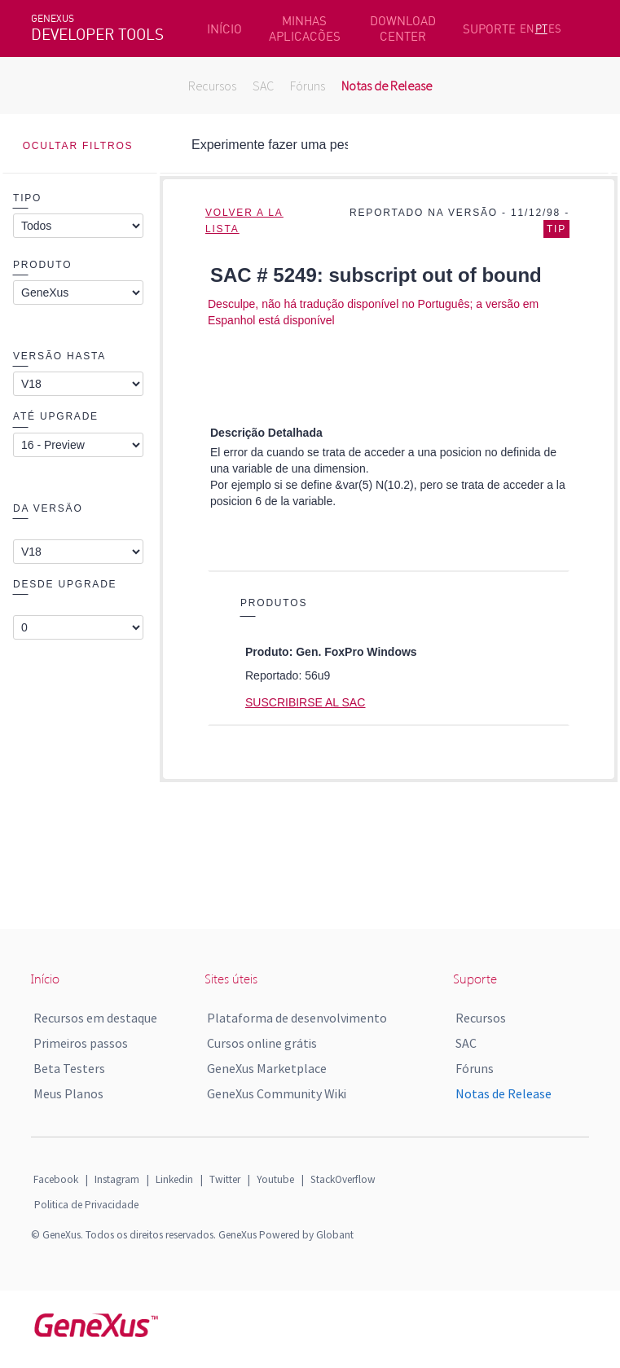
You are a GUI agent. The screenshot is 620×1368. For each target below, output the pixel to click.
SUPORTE (489, 29)
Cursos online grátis (262, 1043)
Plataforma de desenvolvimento (297, 1018)
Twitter (224, 1179)
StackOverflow (343, 1179)
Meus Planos (68, 1093)
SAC (263, 85)
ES (554, 28)
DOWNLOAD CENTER (403, 28)
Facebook (55, 1179)
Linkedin (174, 1179)
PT (541, 28)
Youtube (275, 1179)
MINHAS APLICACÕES (305, 28)
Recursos (212, 85)
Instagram (117, 1179)
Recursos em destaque (95, 1018)
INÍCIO (224, 29)
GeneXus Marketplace (267, 1068)
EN (527, 28)
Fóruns (307, 85)
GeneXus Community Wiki (276, 1093)
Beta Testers (69, 1068)
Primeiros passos (80, 1043)
